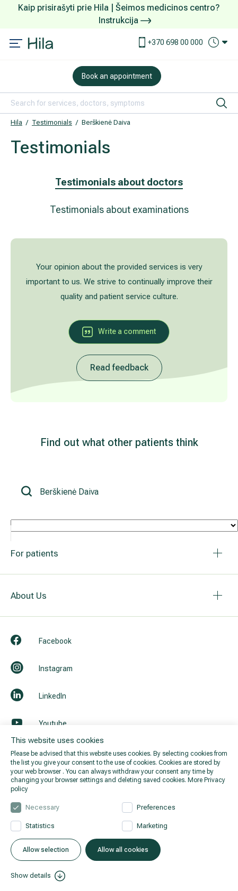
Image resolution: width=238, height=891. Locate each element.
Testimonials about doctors (119, 182)
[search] (221, 103)
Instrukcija (125, 20)
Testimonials (52, 122)
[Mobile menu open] (16, 44)
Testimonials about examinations (119, 209)
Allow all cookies (123, 849)
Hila (16, 122)
